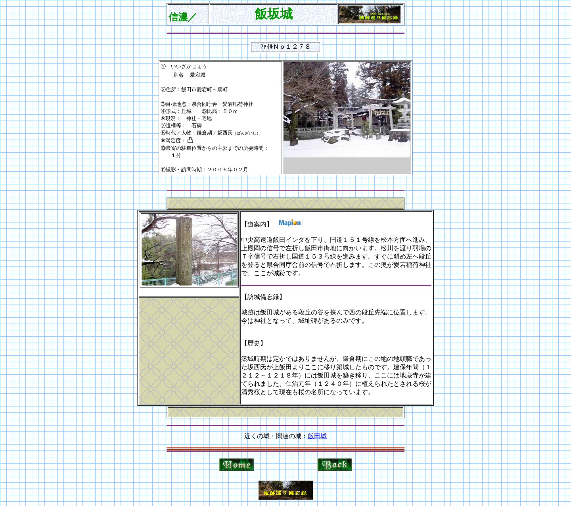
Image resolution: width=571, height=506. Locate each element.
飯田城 (317, 436)
